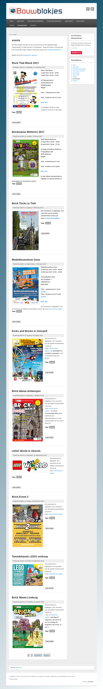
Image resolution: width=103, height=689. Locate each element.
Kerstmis (33, 25)
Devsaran (90, 681)
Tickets (43, 291)
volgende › (38, 655)
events (19, 112)
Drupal (20, 667)
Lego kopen (20, 21)
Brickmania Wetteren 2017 (28, 131)
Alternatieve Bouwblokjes (35, 21)
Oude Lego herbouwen (54, 21)
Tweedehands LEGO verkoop (30, 556)
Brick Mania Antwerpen (26, 391)
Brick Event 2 (20, 496)
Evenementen (22, 25)
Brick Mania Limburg (25, 597)
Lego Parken (80, 21)
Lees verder (16, 122)
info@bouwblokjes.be (54, 50)
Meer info (44, 102)
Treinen (12, 25)
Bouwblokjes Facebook (88, 9)
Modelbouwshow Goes (26, 259)
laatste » (47, 655)
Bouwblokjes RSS (92, 9)
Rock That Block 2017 (25, 62)
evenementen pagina (52, 218)
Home (11, 21)
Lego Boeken (69, 21)
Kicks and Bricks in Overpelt (29, 331)
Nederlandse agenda (30, 55)
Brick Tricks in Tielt (24, 203)
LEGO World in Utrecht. (26, 450)
